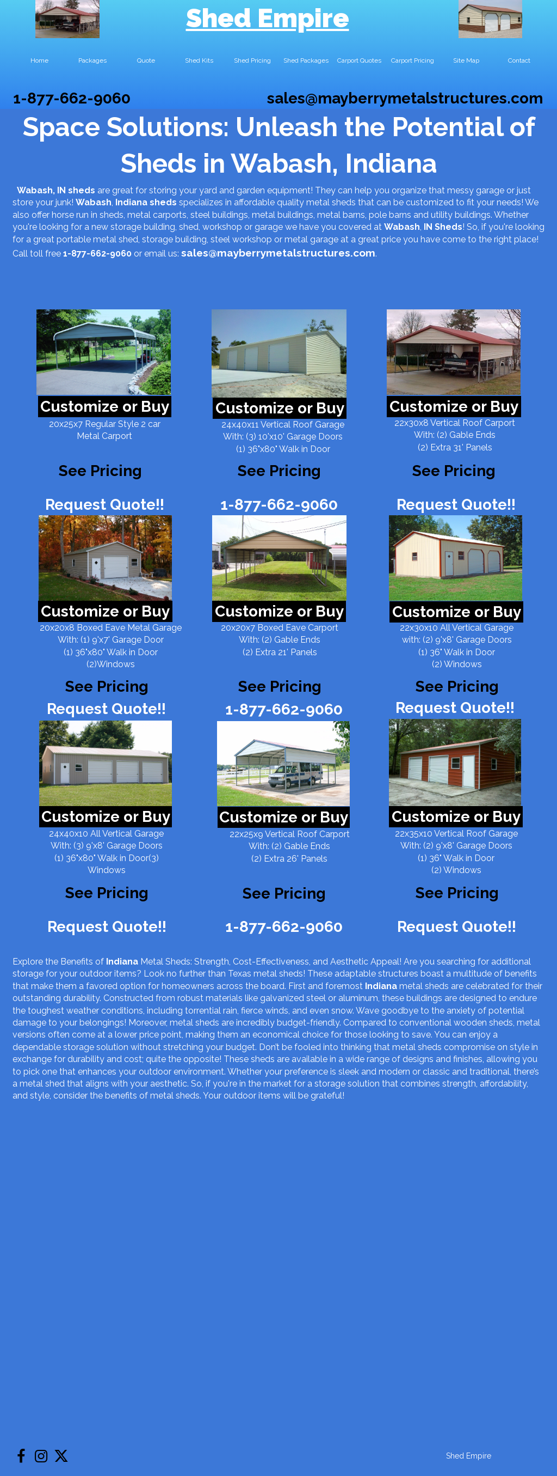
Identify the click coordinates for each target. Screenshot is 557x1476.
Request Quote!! (104, 505)
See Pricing (454, 471)
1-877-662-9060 (72, 98)
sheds (163, 202)
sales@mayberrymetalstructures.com (405, 98)
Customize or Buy (104, 407)
